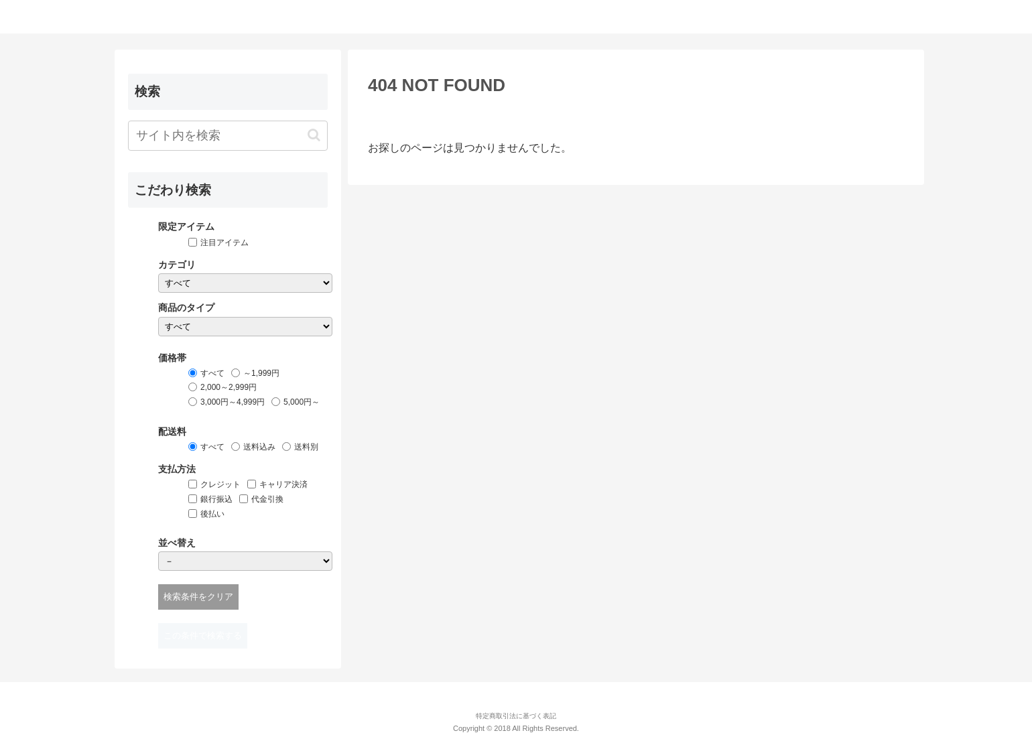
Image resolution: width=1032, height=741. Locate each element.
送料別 (306, 447)
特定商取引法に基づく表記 (516, 716)
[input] (228, 136)
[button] (314, 135)
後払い (212, 514)
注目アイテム (224, 242)
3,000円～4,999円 (232, 402)
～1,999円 (261, 373)
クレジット (220, 484)
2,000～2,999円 (228, 387)
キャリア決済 (283, 484)
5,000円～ (301, 402)
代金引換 (267, 499)
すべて (212, 373)
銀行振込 (216, 499)
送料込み (259, 447)
